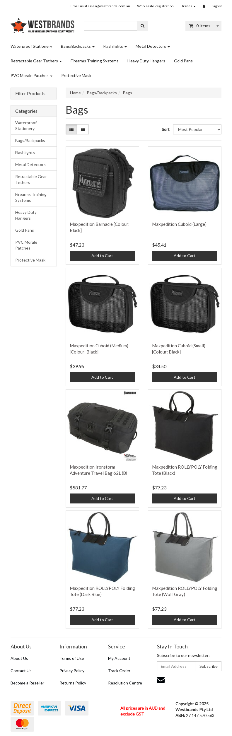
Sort (165, 129)
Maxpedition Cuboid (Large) (179, 224)
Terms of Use (71, 658)
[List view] (83, 129)
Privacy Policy (71, 670)
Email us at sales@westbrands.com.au (100, 6)
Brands (188, 6)
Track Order (119, 670)
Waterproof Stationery (31, 46)
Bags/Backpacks (78, 46)
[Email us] (161, 679)
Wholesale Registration (155, 6)
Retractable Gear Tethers (36, 60)
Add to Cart (102, 255)
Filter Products (30, 93)
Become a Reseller (27, 682)
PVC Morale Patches (31, 75)
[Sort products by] (197, 129)
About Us (19, 658)
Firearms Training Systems (95, 60)
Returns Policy (72, 682)
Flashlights (115, 46)
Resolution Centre (125, 682)
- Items (199, 25)
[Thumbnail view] (71, 129)
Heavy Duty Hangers (146, 60)
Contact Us (21, 670)
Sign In (217, 6)
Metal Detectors (153, 46)
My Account (119, 658)
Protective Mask (76, 75)
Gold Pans (183, 60)
